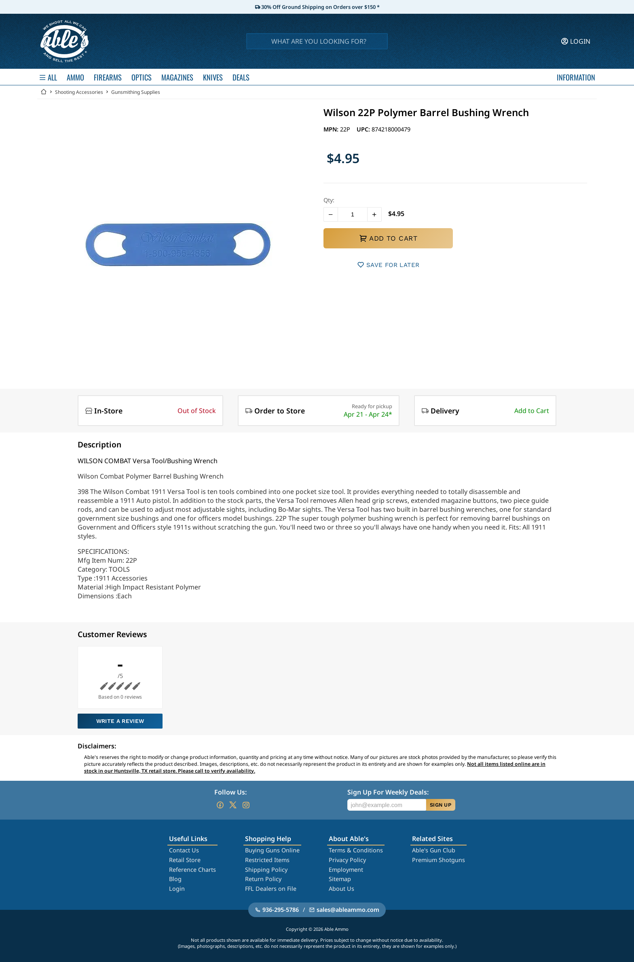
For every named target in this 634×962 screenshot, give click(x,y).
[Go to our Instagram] (245, 805)
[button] (330, 214)
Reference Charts (192, 869)
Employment (346, 869)
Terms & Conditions (356, 850)
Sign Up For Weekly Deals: (388, 792)
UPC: (364, 129)
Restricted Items (267, 860)
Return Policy (263, 879)
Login (177, 888)
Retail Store (185, 860)
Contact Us (184, 850)
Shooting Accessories (79, 92)
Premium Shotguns (438, 860)
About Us (341, 888)
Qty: (328, 200)
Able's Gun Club (433, 850)
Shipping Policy (266, 869)
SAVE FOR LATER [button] (388, 265)
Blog (175, 879)
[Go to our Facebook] (220, 805)
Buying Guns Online (272, 850)
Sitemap (340, 879)
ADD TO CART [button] (388, 238)
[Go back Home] (43, 92)
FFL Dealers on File (270, 888)
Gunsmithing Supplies (135, 92)
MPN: (331, 129)
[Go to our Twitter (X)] (233, 805)
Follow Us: (230, 792)
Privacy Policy (347, 860)
